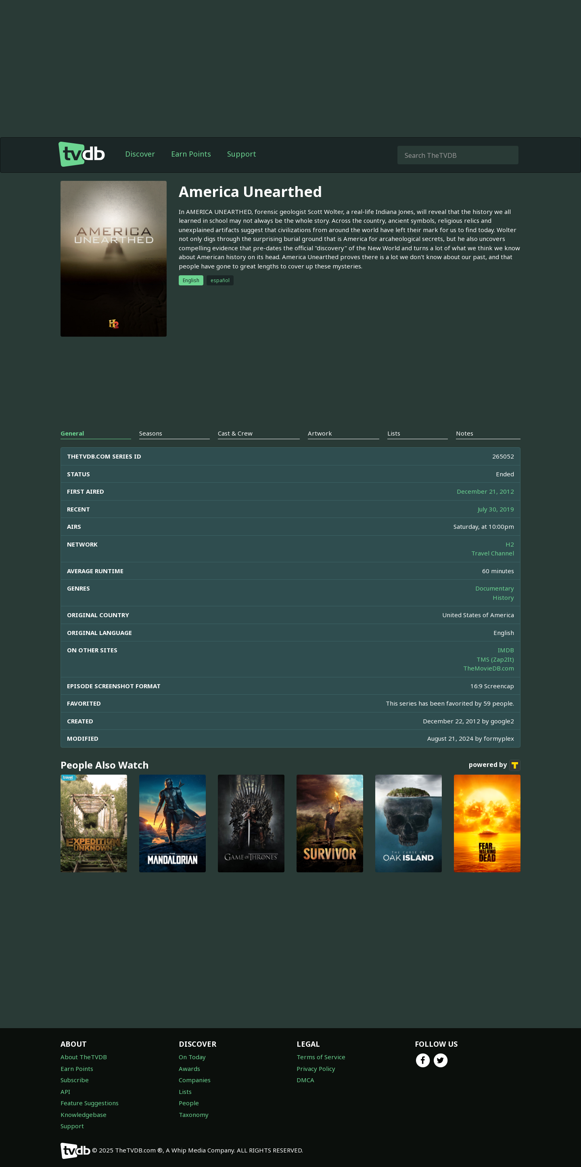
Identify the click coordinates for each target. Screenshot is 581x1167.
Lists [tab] (393, 433)
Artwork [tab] (320, 433)
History (503, 597)
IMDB (506, 650)
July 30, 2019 (496, 509)
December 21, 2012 (485, 491)
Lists (185, 1091)
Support (241, 154)
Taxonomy (194, 1114)
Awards (189, 1068)
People (189, 1103)
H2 (510, 544)
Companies (195, 1080)
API (65, 1091)
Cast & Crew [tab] (235, 433)
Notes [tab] (464, 433)
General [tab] (72, 433)
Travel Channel (492, 553)
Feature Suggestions (90, 1103)
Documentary (494, 588)
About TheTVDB (84, 1057)
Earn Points (191, 154)
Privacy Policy (316, 1068)
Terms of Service (321, 1057)
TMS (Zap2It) (495, 659)
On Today (192, 1057)
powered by (494, 765)
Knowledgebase (84, 1114)
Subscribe (75, 1080)
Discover (140, 154)
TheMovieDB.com (488, 668)
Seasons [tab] (150, 433)
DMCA (305, 1080)
